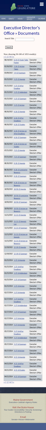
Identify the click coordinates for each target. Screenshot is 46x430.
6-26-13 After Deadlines (19, 123)
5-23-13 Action (19, 109)
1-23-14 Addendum (20, 277)
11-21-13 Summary (20, 232)
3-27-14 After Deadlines (18, 337)
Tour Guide (8, 414)
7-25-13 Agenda (19, 154)
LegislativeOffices (31, 18)
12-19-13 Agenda (20, 251)
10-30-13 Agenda (20, 193)
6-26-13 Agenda (19, 116)
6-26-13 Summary (20, 141)
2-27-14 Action (19, 322)
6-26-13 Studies (19, 129)
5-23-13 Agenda (19, 83)
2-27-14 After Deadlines (18, 304)
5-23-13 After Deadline (19, 91)
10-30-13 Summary (20, 206)
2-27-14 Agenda (19, 297)
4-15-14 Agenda (19, 361)
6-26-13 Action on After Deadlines (20, 136)
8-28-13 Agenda (19, 167)
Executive (13, 407)
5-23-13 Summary (20, 103)
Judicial (21, 407)
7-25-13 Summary (20, 161)
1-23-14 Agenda (19, 264)
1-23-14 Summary (20, 284)
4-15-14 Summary (20, 381)
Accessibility (19, 414)
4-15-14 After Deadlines (19, 369)
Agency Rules (31, 407)
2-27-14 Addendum (20, 309)
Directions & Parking (23, 416)
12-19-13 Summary (20, 258)
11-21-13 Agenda (20, 219)
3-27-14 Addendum (20, 342)
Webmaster (30, 424)
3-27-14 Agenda (19, 329)
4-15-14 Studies (19, 374)
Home (3, 19)
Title (5, 59)
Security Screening (33, 414)
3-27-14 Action (19, 355)
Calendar (41, 19)
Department (17, 59)
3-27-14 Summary (20, 348)
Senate (12, 19)
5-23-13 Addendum (20, 96)
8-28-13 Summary (20, 180)
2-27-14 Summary (20, 316)
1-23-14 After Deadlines (19, 272)
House (21, 19)
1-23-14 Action (19, 290)
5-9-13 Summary (19, 77)
